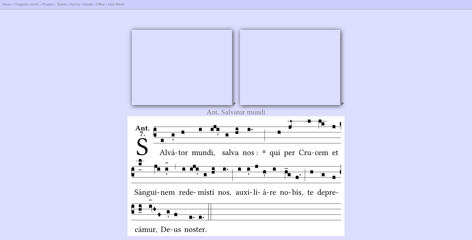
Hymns (75, 4)
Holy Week (116, 4)
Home (6, 4)
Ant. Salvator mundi (235, 112)
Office (100, 4)
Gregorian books (26, 4)
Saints (62, 4)
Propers (48, 4)
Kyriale (88, 4)
